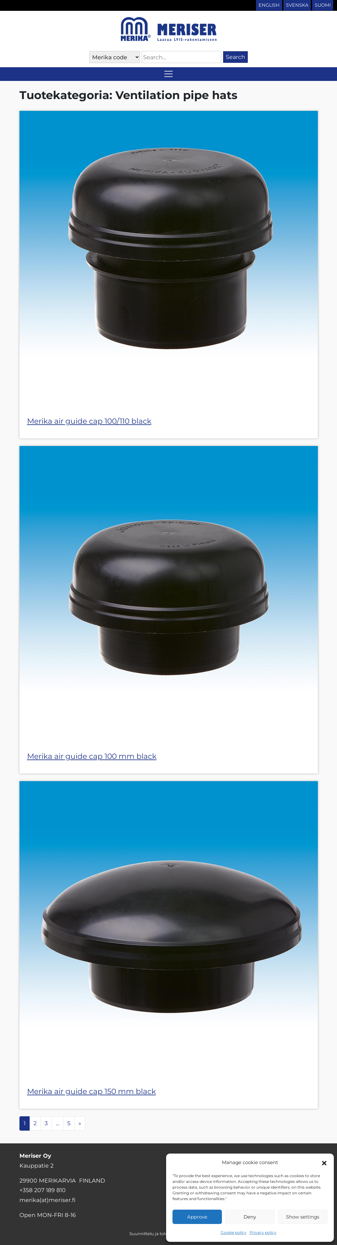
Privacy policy (263, 1232)
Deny (250, 1217)
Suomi (323, 5)
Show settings (302, 1217)
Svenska (297, 5)
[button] (324, 1162)
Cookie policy (233, 1232)
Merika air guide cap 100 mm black (92, 756)
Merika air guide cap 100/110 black (89, 421)
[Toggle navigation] (168, 74)
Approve (197, 1217)
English (269, 5)
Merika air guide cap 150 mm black (91, 1091)
